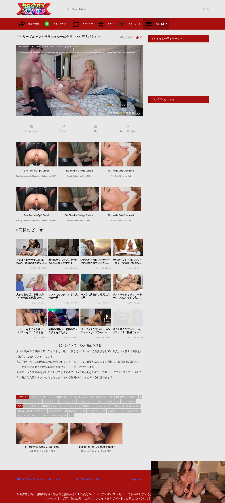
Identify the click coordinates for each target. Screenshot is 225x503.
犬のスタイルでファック (69, 406)
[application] (79, 80)
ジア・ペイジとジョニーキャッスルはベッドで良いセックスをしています (127, 297)
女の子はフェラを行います (101, 397)
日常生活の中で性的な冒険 (54, 415)
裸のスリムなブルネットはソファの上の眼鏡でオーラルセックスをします (127, 332)
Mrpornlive (137, 479)
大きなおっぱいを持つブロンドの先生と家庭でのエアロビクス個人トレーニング (30, 297)
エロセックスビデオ (79, 397)
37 (140, 37)
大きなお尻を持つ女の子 (126, 397)
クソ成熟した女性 (67, 401)
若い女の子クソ (128, 401)
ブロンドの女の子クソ (58, 397)
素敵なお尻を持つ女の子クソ (126, 406)
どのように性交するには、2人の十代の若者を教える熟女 (30, 263)
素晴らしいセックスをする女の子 (97, 406)
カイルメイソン (50, 401)
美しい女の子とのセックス (29, 415)
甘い (71, 415)
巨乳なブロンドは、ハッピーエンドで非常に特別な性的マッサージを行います (127, 263)
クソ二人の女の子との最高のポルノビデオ (67, 411)
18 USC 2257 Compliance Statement (38, 479)
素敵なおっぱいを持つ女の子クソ (32, 411)
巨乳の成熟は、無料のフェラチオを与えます (63, 331)
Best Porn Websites (88, 479)
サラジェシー (84, 401)
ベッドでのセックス (96, 411)
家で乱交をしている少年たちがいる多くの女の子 (63, 261)
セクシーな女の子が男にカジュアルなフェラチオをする (30, 332)
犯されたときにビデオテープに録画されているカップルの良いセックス (95, 263)
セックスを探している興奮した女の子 (40, 406)
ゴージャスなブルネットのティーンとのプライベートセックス (95, 332)
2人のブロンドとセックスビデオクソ (123, 411)
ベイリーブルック (38, 397)
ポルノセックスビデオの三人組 (105, 401)
